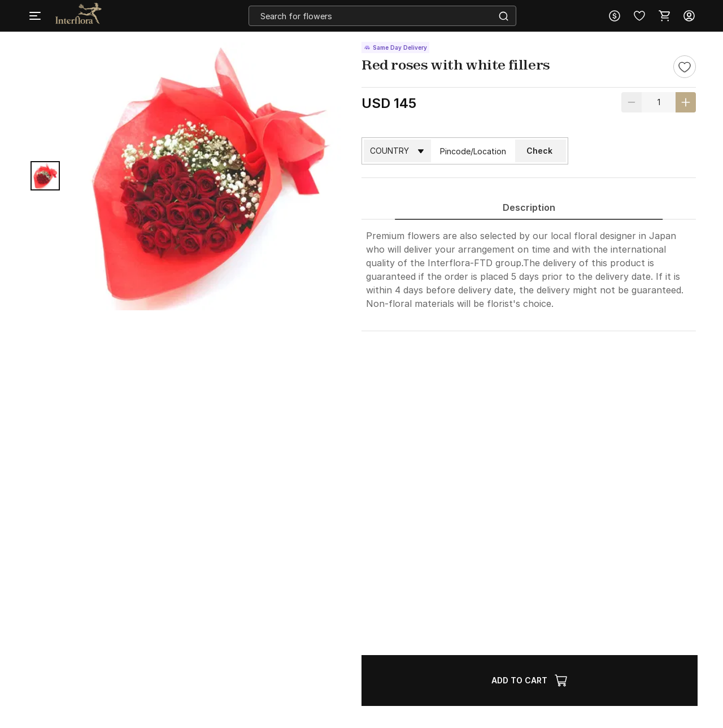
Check (539, 150)
